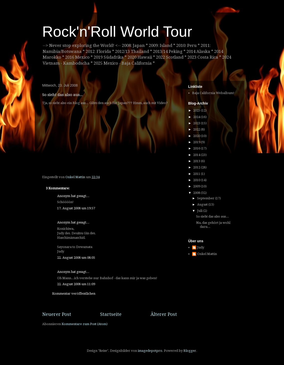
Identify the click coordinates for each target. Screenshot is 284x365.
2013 (197, 161)
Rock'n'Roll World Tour (117, 31)
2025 (197, 110)
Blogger (189, 351)
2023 (197, 123)
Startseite (111, 314)
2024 (197, 117)
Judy (200, 247)
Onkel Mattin (207, 254)
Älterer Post (163, 314)
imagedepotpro (150, 351)
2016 (197, 148)
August (202, 204)
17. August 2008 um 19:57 (76, 208)
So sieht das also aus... (212, 216)
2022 (197, 129)
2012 (197, 167)
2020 (197, 136)
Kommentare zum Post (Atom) (85, 324)
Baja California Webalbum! (213, 93)
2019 (197, 142)
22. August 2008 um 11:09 (76, 284)
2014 (197, 155)
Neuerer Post (56, 314)
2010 (197, 180)
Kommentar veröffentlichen (73, 293)
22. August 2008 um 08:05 (76, 257)
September (206, 198)
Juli (200, 211)
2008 (197, 193)
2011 (197, 174)
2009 (197, 186)
